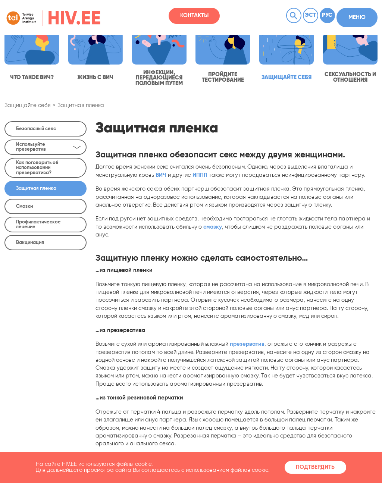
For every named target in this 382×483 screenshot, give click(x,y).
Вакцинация (30, 242)
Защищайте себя (27, 105)
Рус (327, 15)
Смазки (24, 206)
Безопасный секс (36, 128)
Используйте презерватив (48, 147)
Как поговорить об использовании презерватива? (37, 167)
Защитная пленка (80, 105)
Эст (310, 15)
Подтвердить (315, 467)
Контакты (194, 15)
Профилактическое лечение (38, 224)
